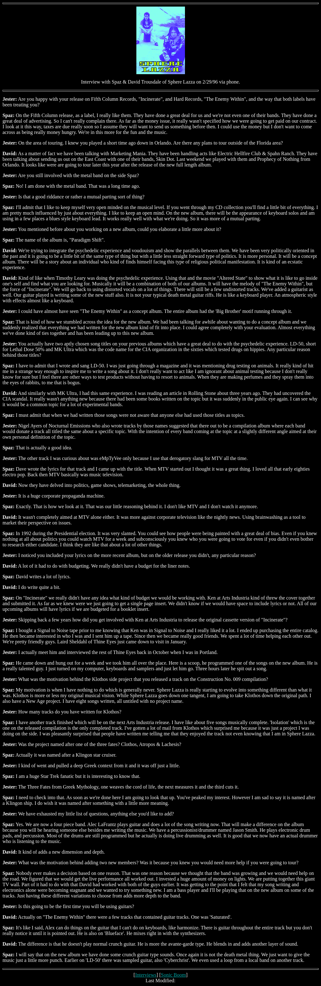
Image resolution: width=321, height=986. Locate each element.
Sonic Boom (173, 975)
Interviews (145, 975)
